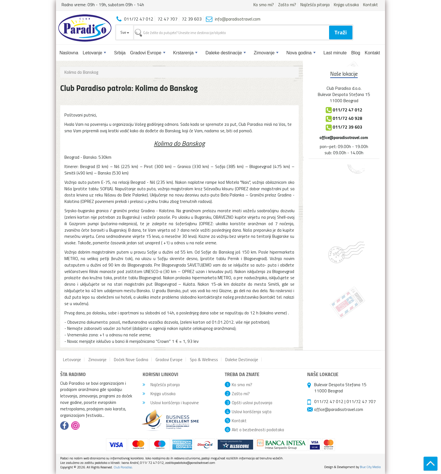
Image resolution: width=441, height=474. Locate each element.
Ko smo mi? (263, 4)
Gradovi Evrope (147, 52)
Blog (355, 52)
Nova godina (301, 52)
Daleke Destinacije (241, 359)
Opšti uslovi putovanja (252, 402)
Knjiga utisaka (346, 4)
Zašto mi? (287, 4)
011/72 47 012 (328, 401)
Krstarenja (185, 52)
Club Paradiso (123, 467)
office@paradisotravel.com (344, 137)
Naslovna (68, 52)
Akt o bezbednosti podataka (258, 429)
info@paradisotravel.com (237, 19)
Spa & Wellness (204, 359)
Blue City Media (370, 466)
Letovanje (94, 52)
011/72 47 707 (361, 401)
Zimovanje (266, 52)
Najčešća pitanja (315, 4)
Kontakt (370, 4)
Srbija (119, 52)
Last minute (335, 52)
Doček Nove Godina (131, 359)
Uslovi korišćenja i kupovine (171, 402)
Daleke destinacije (225, 52)
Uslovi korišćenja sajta (251, 411)
